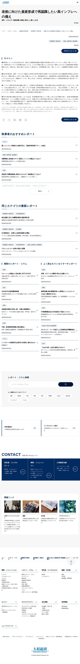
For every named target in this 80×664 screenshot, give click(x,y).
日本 (4, 170)
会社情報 (44, 602)
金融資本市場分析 (23, 31)
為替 (42, 395)
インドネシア (13, 400)
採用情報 (64, 602)
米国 (4, 269)
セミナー (4, 602)
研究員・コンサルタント (50, 570)
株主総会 (68, 395)
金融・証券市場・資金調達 (70, 41)
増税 (35, 395)
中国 (4, 323)
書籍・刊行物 (66, 570)
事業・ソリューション (9, 570)
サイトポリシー (30, 636)
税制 (43, 287)
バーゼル (24, 400)
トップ (3, 31)
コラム (4, 141)
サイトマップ (39, 636)
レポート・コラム (12, 31)
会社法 (58, 395)
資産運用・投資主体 (36, 31)
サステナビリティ (27, 602)
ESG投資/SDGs (20, 213)
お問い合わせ (6, 636)
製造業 (19, 395)
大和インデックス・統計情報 (54, 636)
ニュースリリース (7, 626)
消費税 (50, 395)
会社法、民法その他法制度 (49, 325)
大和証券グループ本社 (71, 636)
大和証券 (41, 638)
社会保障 (18, 229)
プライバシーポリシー (17, 636)
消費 (11, 395)
